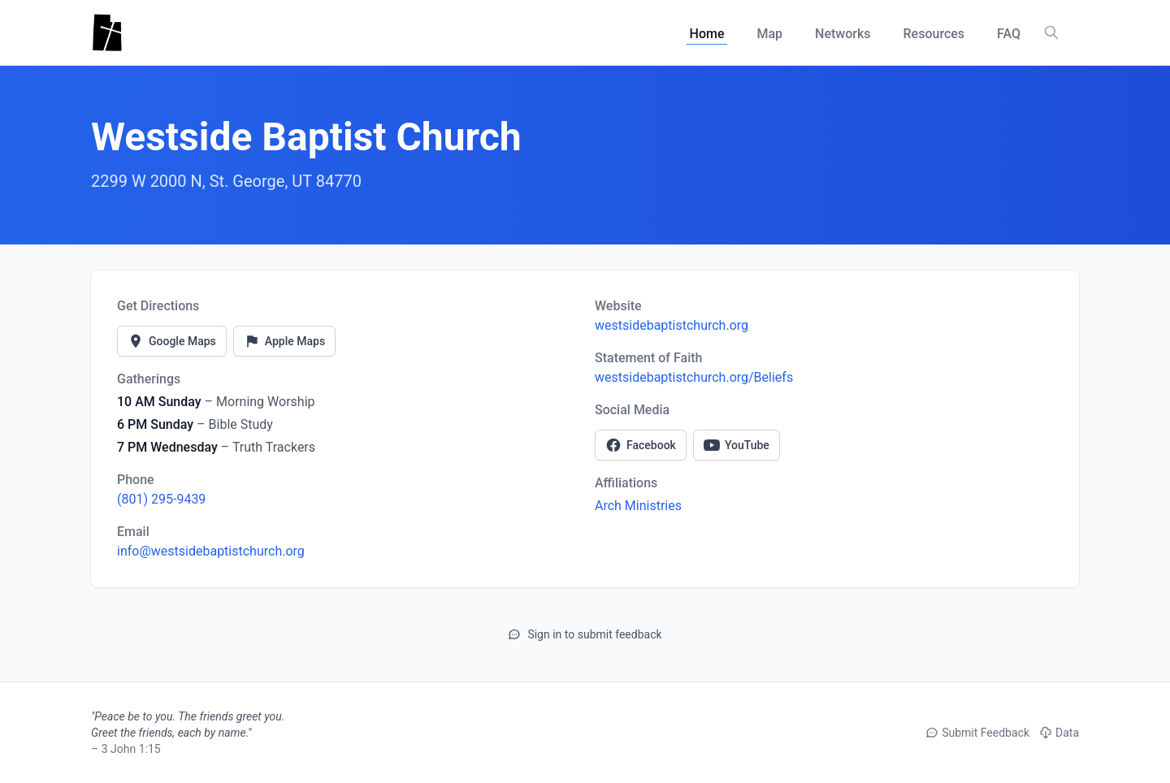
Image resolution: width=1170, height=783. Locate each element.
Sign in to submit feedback (584, 634)
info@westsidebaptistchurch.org (211, 551)
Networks (842, 33)
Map (769, 33)
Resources (934, 33)
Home (707, 33)
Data (1059, 732)
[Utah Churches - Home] (107, 32)
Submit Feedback (977, 732)
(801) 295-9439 (161, 499)
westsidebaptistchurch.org (671, 325)
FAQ (1008, 33)
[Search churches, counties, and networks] (1051, 32)
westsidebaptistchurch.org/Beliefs (694, 377)
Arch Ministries (638, 505)
